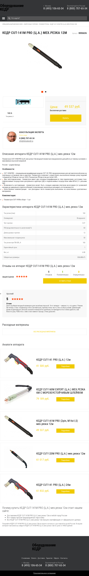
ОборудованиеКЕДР (12, 7)
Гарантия (49, 558)
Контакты (64, 558)
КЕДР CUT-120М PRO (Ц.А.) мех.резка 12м (60, 453)
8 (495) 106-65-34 (53, 8)
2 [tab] (46, 92)
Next (88, 66)
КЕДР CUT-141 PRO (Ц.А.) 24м (53, 484)
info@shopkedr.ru (26, 141)
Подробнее (65, 366)
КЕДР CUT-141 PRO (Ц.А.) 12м (53, 359)
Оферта (56, 558)
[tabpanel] (44, 66)
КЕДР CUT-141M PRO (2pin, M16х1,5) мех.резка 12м (57, 422)
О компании (26, 558)
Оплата (33, 558)
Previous (1, 66)
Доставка (41, 558)
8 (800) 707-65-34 (77, 8)
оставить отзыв (65, 281)
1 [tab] (43, 92)
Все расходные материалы (45, 332)
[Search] (47, 18)
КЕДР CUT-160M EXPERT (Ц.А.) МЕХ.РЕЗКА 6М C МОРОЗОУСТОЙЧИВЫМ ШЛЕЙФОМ (60, 391)
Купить (66, 118)
